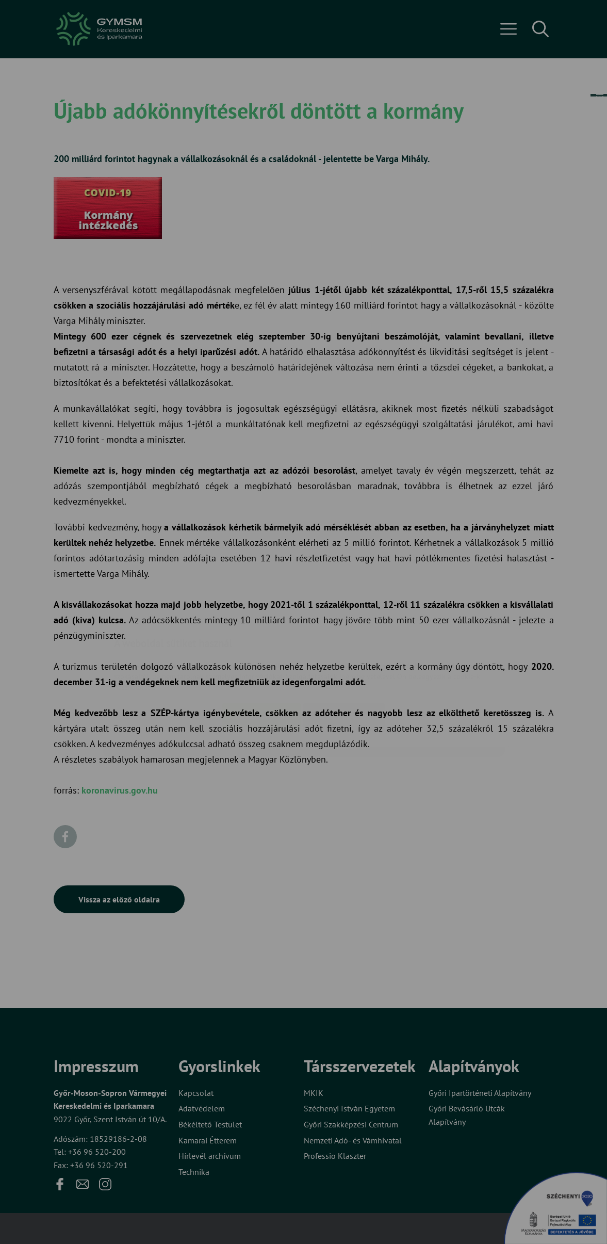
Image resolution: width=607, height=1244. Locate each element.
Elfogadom (261, 655)
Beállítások (344, 655)
